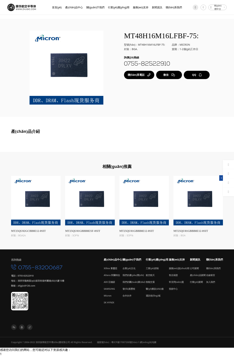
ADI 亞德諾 (109, 282)
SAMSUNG (109, 288)
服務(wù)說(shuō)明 (179, 268)
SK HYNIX (109, 302)
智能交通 (150, 282)
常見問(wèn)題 (176, 282)
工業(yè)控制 (152, 268)
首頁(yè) (56, 7)
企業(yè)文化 (129, 268)
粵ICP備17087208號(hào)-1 (125, 342)
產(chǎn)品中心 (74, 7)
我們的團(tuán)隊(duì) (134, 282)
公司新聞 (194, 268)
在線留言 (210, 275)
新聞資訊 (157, 7)
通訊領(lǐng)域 (153, 295)
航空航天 (150, 275)
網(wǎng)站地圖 (148, 342)
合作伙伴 (127, 295)
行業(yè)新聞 (196, 282)
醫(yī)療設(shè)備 (155, 288)
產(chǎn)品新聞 (198, 275)
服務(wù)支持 (140, 7)
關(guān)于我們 (95, 7)
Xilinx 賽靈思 (110, 268)
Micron (107, 295)
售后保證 (173, 275)
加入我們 (210, 282)
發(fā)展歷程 (129, 288)
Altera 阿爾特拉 (112, 275)
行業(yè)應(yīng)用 (118, 7)
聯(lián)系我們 (174, 7)
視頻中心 (173, 288)
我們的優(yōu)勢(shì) (133, 275)
